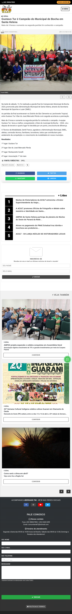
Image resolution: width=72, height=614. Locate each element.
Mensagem (5, 564)
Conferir (36, 355)
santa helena (8, 165)
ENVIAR (36, 277)
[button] (68, 491)
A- (62, 97)
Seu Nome (5, 540)
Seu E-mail (5, 548)
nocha (20, 165)
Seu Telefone (6, 556)
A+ (69, 97)
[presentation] (16, 588)
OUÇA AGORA (64, 2)
